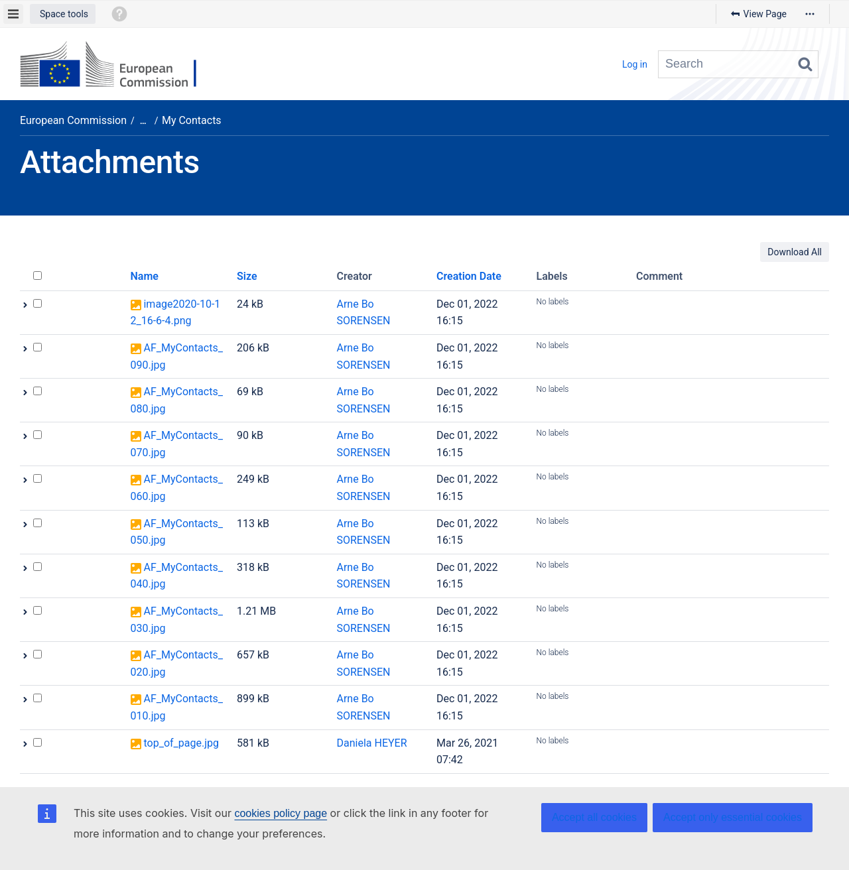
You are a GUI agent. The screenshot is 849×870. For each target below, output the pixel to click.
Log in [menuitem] (634, 64)
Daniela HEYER (372, 743)
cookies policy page (280, 813)
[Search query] (738, 64)
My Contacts (192, 120)
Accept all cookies (594, 817)
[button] (63, 14)
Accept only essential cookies (732, 817)
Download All (794, 252)
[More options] (809, 14)
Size (247, 276)
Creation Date (468, 276)
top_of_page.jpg (180, 743)
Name (145, 276)
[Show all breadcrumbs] (143, 121)
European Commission (73, 120)
